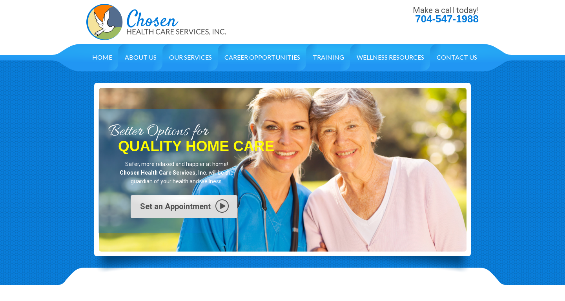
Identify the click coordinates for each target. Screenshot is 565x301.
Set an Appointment (175, 206)
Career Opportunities (262, 57)
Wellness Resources (390, 57)
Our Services (190, 57)
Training (328, 57)
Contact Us (457, 57)
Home (102, 57)
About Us (141, 57)
